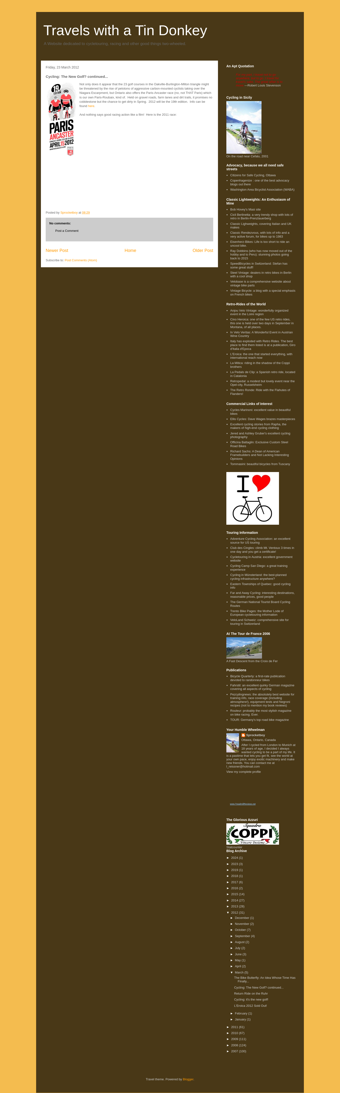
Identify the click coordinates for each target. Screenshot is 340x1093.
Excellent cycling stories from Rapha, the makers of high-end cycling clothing (258, 426)
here (91, 106)
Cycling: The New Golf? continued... (259, 987)
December (242, 918)
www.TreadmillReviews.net (243, 804)
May (238, 960)
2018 (235, 876)
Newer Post (57, 250)
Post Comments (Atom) (81, 260)
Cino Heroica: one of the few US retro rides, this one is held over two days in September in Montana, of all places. (262, 323)
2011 (235, 1027)
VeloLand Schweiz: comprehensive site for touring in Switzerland (259, 622)
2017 (235, 882)
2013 (235, 906)
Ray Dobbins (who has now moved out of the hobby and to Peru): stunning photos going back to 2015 (261, 254)
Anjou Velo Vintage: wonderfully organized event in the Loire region (259, 312)
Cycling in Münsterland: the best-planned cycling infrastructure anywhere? (258, 577)
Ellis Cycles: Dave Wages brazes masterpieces (262, 419)
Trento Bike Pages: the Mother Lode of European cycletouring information (257, 613)
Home (130, 250)
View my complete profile (243, 772)
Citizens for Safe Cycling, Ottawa (253, 175)
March (240, 972)
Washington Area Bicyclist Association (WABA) (262, 189)
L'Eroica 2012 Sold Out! (250, 1006)
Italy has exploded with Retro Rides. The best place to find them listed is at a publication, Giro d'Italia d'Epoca (262, 344)
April (238, 966)
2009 (235, 1039)
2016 (235, 888)
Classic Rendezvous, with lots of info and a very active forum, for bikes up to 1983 (259, 234)
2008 (235, 1045)
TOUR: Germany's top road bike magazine (259, 720)
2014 (235, 900)
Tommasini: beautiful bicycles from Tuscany (260, 464)
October (241, 930)
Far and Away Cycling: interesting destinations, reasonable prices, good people (262, 594)
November (242, 924)
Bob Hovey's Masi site (245, 209)
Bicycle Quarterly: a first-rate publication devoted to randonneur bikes (257, 678)
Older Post (203, 250)
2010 (235, 1033)
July (238, 948)
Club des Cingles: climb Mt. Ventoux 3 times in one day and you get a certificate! (262, 549)
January (241, 1019)
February (241, 1013)
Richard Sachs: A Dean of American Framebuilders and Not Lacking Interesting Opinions (259, 455)
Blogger (188, 1079)
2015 (235, 894)
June (239, 954)
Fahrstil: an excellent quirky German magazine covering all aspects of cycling (262, 687)
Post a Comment (66, 231)
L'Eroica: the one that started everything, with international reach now (261, 356)
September (243, 936)
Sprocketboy (255, 735)
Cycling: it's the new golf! (251, 999)
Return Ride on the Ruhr (251, 993)
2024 (235, 858)
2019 (235, 870)
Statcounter (234, 847)
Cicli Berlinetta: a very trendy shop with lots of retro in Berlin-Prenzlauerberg (261, 216)
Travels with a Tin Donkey (125, 30)
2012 (235, 912)
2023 (235, 864)
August (240, 942)
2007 (235, 1051)
